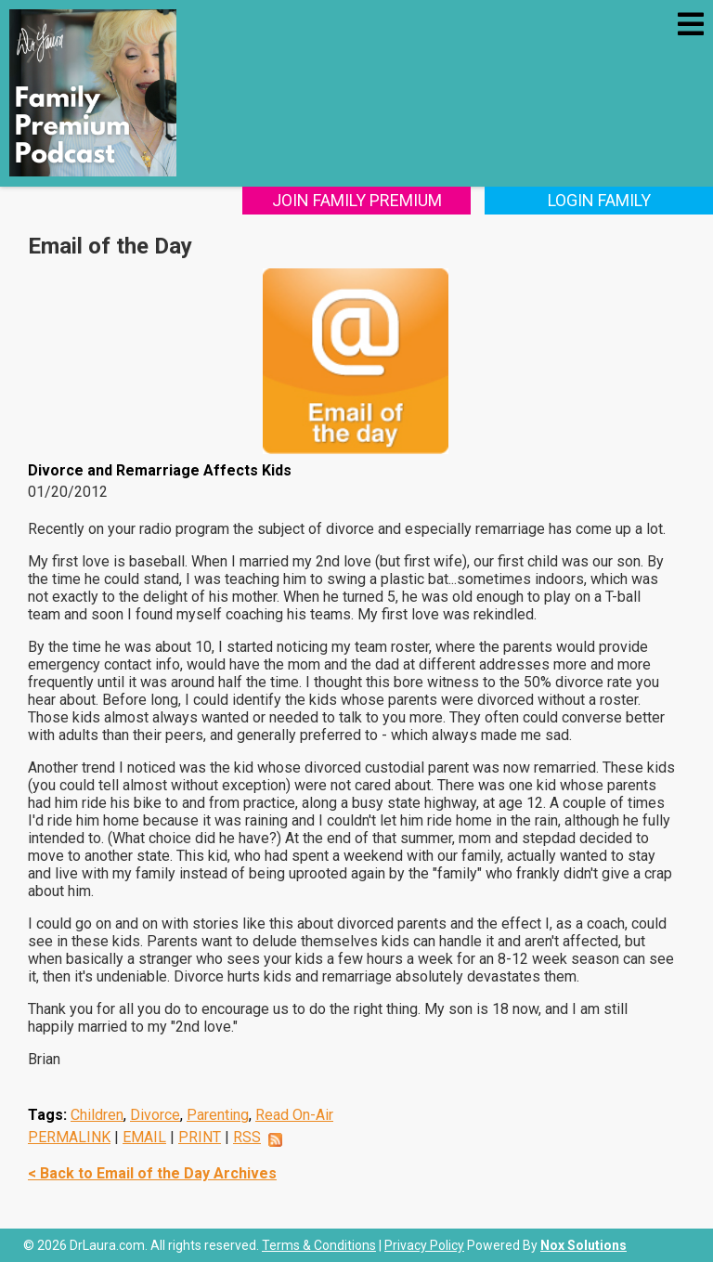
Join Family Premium (357, 200)
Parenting (218, 1115)
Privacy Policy (424, 1245)
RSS (247, 1137)
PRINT (199, 1137)
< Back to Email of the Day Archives (152, 1173)
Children (97, 1115)
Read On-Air (294, 1115)
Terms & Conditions (319, 1245)
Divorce (155, 1115)
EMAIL (144, 1137)
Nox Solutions (583, 1245)
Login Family (599, 200)
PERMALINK (69, 1137)
